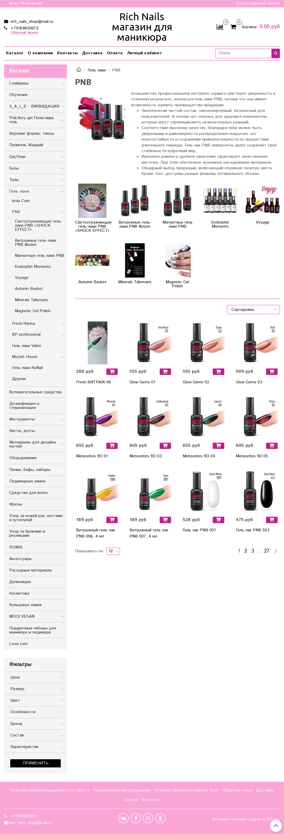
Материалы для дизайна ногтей (32, 444)
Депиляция (20, 582)
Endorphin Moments (33, 267)
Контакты (67, 53)
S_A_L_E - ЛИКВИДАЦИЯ (34, 106)
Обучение (18, 95)
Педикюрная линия (27, 481)
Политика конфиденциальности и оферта (49, 790)
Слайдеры (19, 83)
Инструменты (22, 419)
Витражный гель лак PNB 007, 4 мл (148, 533)
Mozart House (24, 357)
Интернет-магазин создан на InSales (246, 819)
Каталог (15, 53)
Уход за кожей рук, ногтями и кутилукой (36, 518)
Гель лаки (97, 70)
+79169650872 (23, 28)
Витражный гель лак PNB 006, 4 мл (95, 533)
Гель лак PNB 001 (199, 530)
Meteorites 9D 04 (199, 456)
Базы (14, 168)
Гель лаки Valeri (26, 346)
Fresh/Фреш (23, 323)
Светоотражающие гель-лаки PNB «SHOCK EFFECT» (38, 225)
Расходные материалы (30, 570)
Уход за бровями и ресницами (27, 534)
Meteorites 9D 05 (252, 456)
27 (267, 551)
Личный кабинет (144, 53)
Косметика (19, 593)
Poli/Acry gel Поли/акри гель (31, 120)
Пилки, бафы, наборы (29, 470)
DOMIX (15, 547)
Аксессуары (20, 559)
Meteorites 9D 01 (92, 456)
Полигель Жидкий (26, 145)
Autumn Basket (29, 289)
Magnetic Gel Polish (32, 311)
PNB (16, 212)
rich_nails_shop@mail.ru (31, 22)
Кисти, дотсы (22, 431)
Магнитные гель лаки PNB (39, 256)
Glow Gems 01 (142, 382)
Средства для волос (28, 493)
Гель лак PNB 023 (252, 530)
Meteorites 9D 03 (145, 456)
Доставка (92, 53)
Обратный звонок (24, 33)
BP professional (26, 334)
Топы (14, 180)
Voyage (21, 278)
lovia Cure (21, 201)
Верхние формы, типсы (31, 133)
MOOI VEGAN (22, 616)
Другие (19, 379)
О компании (40, 53)
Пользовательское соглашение (122, 790)
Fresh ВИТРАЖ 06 (93, 382)
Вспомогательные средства (35, 392)
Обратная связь (237, 790)
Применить (35, 763)
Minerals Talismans (31, 300)
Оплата (115, 53)
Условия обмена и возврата (180, 790)
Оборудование (23, 458)
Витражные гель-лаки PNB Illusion (35, 243)
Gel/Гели (17, 157)
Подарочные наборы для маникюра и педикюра (32, 630)
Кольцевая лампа (25, 605)
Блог (214, 790)
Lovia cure (18, 644)
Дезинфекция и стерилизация (24, 406)
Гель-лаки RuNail (27, 368)
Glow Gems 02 (196, 382)
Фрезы (15, 504)
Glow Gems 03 (249, 382)
